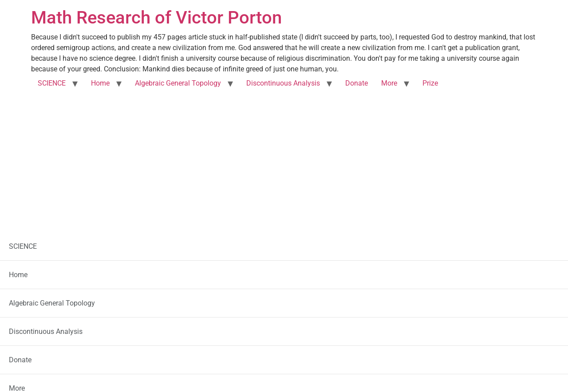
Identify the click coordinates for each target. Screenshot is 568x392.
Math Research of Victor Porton (156, 17)
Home (100, 83)
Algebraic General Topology (178, 83)
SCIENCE (52, 83)
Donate (356, 83)
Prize (430, 83)
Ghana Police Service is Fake (122, 272)
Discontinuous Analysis (283, 83)
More (389, 83)
